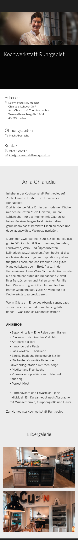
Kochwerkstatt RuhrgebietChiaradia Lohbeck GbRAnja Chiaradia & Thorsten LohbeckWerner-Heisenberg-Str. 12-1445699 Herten (29, 111)
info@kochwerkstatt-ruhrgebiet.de (29, 155)
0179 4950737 (18, 150)
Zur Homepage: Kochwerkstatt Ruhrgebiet (34, 411)
